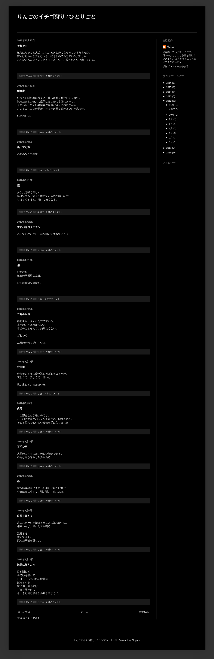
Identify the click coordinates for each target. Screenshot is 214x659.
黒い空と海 (23, 147)
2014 (169, 92)
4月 (171, 128)
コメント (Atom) (31, 617)
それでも (22, 45)
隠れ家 (21, 91)
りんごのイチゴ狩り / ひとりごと (56, 16)
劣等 (19, 408)
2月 (171, 137)
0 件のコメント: (54, 76)
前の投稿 (144, 612)
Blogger (136, 640)
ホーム (84, 612)
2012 (169, 101)
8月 (171, 119)
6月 (171, 124)
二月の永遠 (23, 314)
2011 (169, 148)
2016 (169, 82)
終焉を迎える (25, 515)
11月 (172, 105)
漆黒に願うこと (26, 564)
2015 (169, 87)
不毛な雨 (22, 446)
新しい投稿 (24, 612)
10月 (172, 114)
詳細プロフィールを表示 (176, 66)
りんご (170, 46)
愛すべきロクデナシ (28, 227)
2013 (169, 96)
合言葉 (21, 366)
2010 (169, 152)
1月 (171, 142)
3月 (171, 133)
